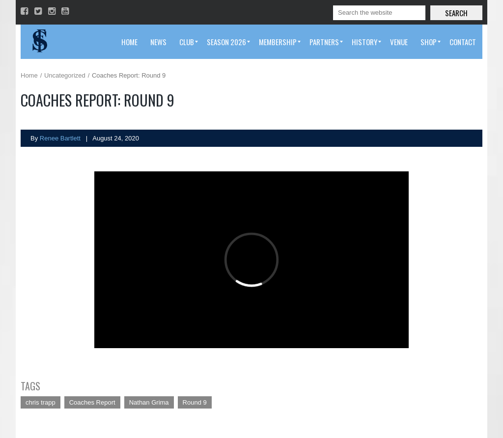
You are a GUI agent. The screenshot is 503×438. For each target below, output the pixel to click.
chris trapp (41, 402)
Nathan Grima (149, 402)
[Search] (379, 12)
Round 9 (195, 402)
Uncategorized (64, 75)
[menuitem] (129, 42)
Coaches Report (92, 402)
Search (456, 12)
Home (29, 75)
